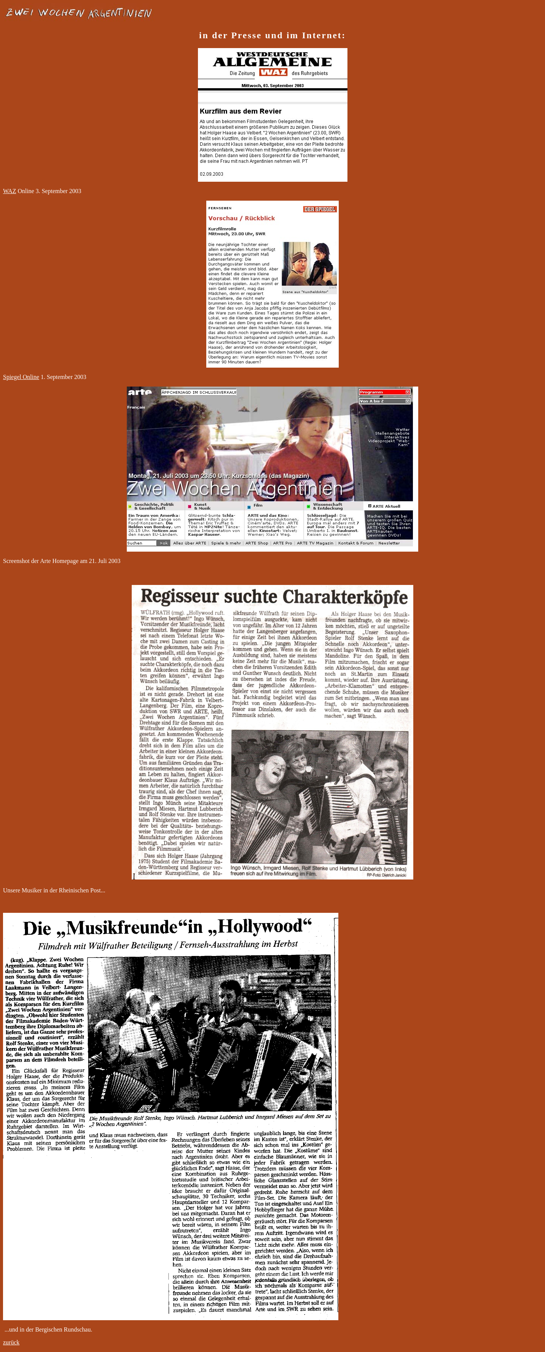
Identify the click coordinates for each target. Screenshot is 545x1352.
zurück (11, 1342)
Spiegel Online (21, 377)
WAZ (9, 191)
